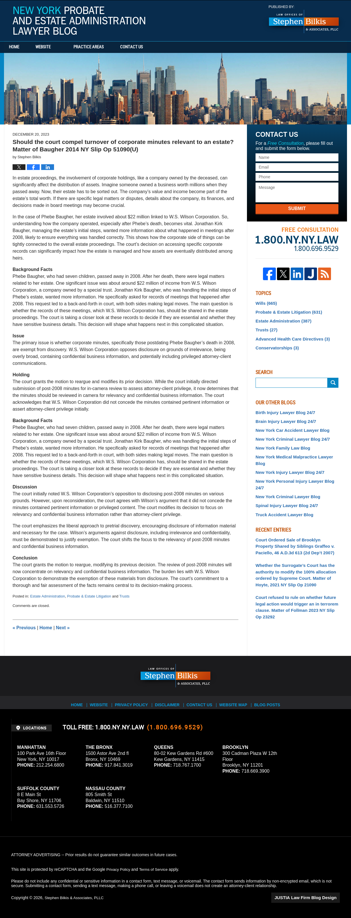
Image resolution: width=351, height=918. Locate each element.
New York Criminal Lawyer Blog (286, 476)
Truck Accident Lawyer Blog (282, 493)
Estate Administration (47, 596)
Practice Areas (102, 47)
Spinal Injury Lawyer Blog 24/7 (284, 485)
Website (56, 47)
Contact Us (151, 47)
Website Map (237, 702)
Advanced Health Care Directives (290, 336)
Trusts (124, 596)
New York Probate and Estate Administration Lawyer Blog (79, 21)
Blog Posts (272, 702)
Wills (265, 303)
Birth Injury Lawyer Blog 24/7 (283, 409)
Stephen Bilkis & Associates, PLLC (75, 897)
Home (20, 47)
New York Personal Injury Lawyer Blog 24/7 (296, 468)
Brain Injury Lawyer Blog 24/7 (284, 417)
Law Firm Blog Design (312, 897)
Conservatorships (276, 345)
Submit (297, 208)
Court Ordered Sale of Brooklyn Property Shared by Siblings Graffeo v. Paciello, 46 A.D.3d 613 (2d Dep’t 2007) (295, 524)
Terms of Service (155, 869)
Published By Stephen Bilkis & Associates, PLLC (304, 19)
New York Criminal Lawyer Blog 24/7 (290, 434)
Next (63, 627)
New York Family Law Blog (281, 443)
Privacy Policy (133, 702)
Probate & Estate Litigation (89, 596)
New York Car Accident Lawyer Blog (290, 426)
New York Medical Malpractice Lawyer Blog (296, 451)
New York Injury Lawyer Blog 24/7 (287, 459)
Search (333, 380)
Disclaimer (169, 702)
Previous (24, 627)
